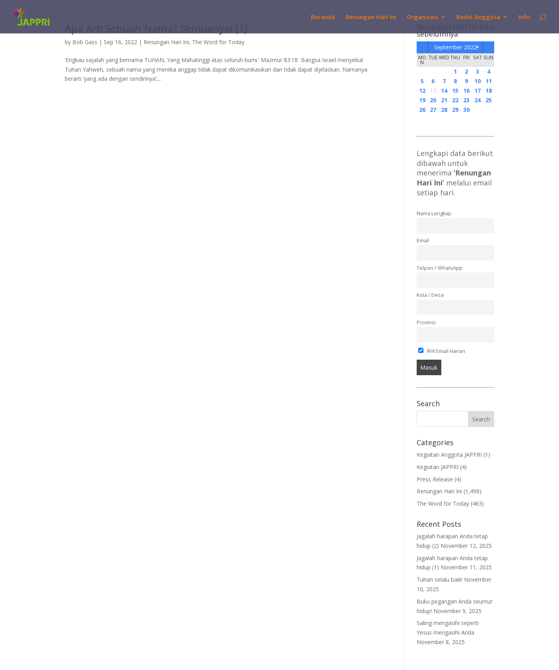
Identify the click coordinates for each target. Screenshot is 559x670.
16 (466, 90)
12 (422, 90)
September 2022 (455, 47)
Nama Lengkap (434, 213)
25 (488, 100)
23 (466, 100)
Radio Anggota (478, 17)
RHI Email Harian (442, 351)
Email (423, 240)
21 (444, 100)
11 (488, 81)
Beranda (323, 17)
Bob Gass (84, 42)
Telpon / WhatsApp (439, 268)
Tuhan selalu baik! (439, 579)
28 (444, 109)
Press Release (435, 479)
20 (433, 100)
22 (455, 100)
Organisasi (422, 17)
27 (433, 109)
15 (455, 90)
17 (477, 90)
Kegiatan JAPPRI (437, 467)
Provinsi (426, 322)
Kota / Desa (430, 295)
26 (422, 109)
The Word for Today (218, 42)
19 (422, 100)
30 (466, 109)
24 (477, 100)
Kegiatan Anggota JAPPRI (449, 454)
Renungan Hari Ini (370, 17)
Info (524, 17)
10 (477, 81)
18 (488, 90)
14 (444, 90)
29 (455, 109)
